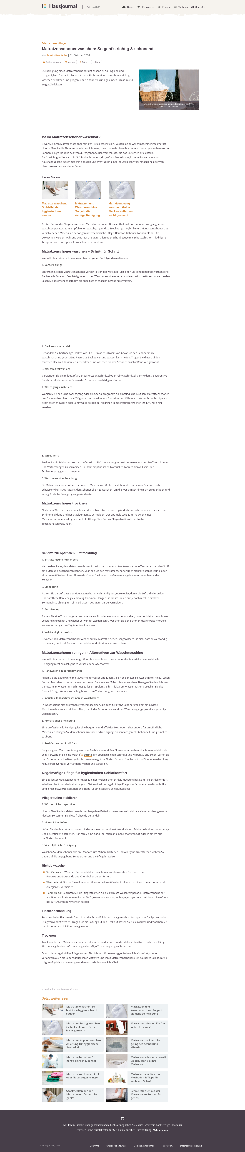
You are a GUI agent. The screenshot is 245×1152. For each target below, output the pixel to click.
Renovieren (148, 6)
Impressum (167, 1146)
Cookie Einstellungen (144, 1146)
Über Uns (200, 6)
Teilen (85, 62)
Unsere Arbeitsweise (116, 1146)
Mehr (98, 62)
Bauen (130, 6)
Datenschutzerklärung (191, 1146)
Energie (166, 6)
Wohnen (183, 6)
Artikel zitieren (52, 62)
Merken (71, 62)
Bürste (88, 755)
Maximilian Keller (57, 55)
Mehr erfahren (161, 1130)
